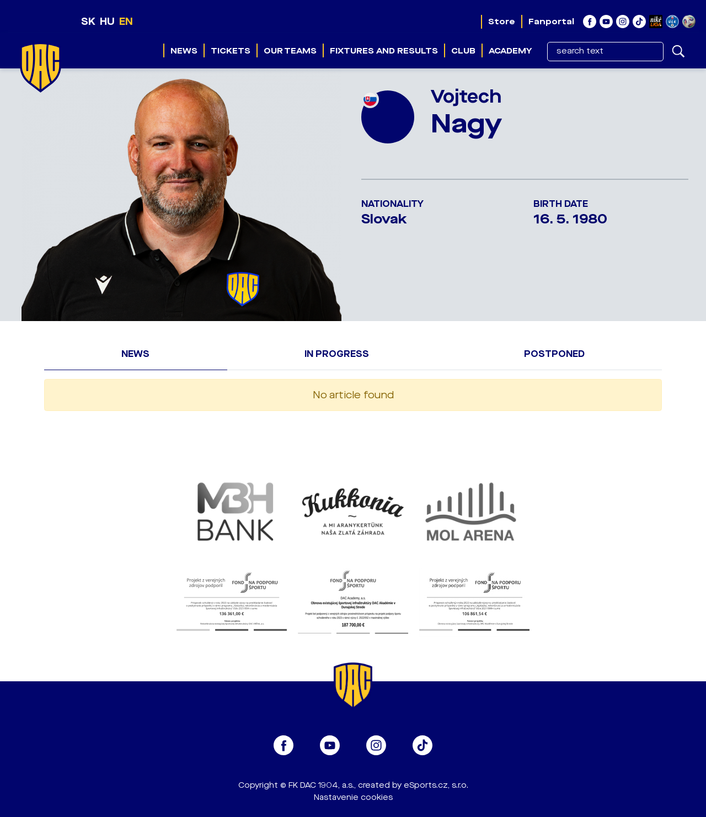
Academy (510, 50)
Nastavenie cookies (353, 797)
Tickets (230, 50)
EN (126, 21)
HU (107, 21)
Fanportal (551, 21)
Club (463, 50)
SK (88, 21)
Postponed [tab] (554, 354)
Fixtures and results (384, 50)
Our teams (290, 50)
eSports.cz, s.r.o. (436, 785)
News (183, 50)
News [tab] (135, 354)
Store (501, 21)
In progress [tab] (336, 354)
